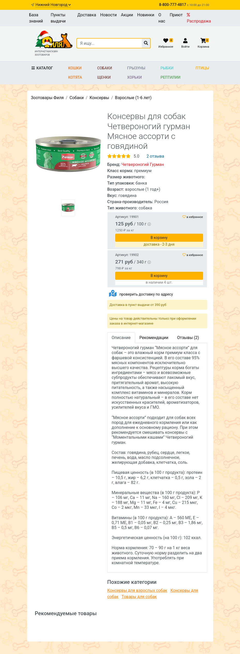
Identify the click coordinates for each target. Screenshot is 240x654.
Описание (121, 337)
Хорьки (134, 77)
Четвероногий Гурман (142, 164)
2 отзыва (155, 156)
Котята (75, 77)
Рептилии (170, 77)
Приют (176, 14)
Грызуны (136, 68)
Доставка (87, 14)
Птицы (202, 68)
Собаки (104, 68)
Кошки (75, 68)
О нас (161, 18)
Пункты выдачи (58, 18)
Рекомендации (154, 337)
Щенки (104, 77)
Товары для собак (139, 596)
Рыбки (166, 68)
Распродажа (199, 18)
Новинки (145, 14)
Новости (108, 14)
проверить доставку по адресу (146, 294)
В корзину (159, 238)
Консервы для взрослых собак (137, 590)
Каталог (42, 68)
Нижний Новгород (53, 5)
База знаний (36, 18)
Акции (127, 14)
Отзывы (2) (188, 337)
